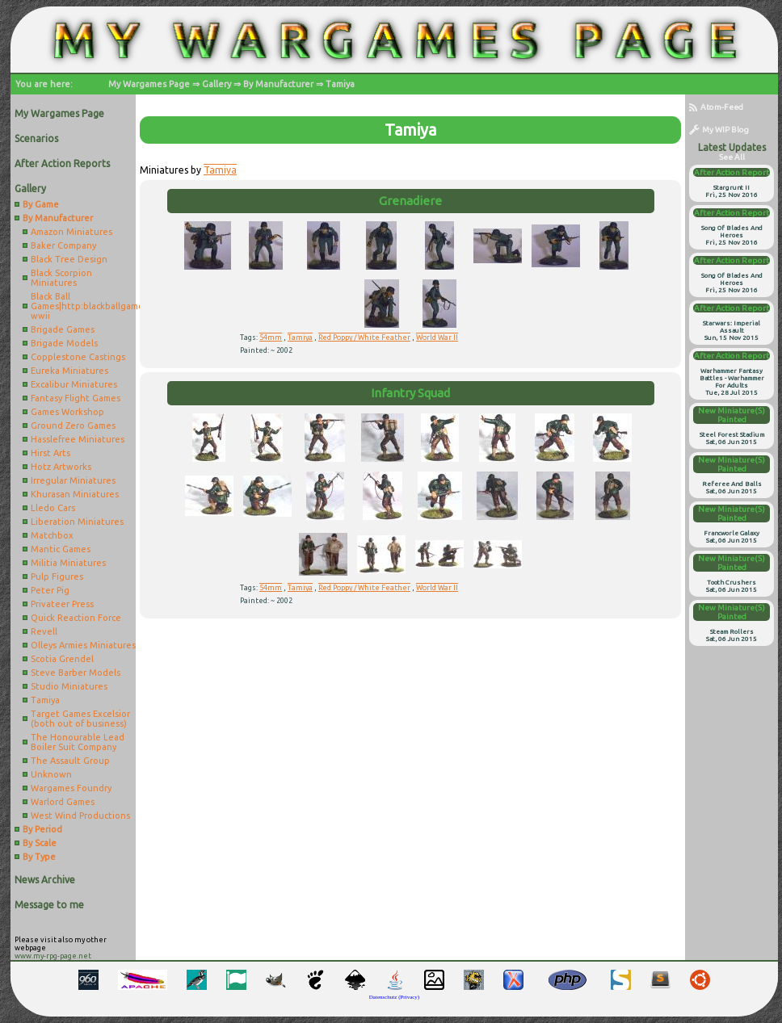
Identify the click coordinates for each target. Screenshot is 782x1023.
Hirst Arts (50, 453)
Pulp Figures (57, 576)
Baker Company (63, 245)
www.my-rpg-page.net (53, 956)
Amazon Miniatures (71, 232)
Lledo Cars (53, 508)
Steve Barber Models (75, 672)
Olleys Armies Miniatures (83, 645)
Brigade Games (63, 329)
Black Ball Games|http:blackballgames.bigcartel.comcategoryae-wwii (83, 306)
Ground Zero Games (73, 425)
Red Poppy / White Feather (364, 337)
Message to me (49, 904)
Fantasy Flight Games (75, 398)
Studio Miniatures (69, 686)
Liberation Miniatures (77, 521)
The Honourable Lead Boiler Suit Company (77, 742)
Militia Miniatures (68, 563)
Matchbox (52, 535)
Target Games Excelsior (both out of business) (80, 718)
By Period (42, 829)
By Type (39, 857)
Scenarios (36, 138)
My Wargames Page (149, 84)
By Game (41, 204)
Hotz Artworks (61, 467)
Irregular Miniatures (73, 480)
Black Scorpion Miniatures (61, 277)
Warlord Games (63, 802)
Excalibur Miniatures (74, 384)
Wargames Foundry (71, 788)
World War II (437, 337)
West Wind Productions (80, 815)
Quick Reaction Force (76, 618)
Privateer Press (62, 604)
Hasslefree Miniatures (77, 439)
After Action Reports (62, 163)
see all (732, 157)
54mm (270, 337)
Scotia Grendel (62, 659)
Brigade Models (64, 343)
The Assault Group (70, 760)
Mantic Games (60, 549)
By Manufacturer (278, 84)
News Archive (45, 879)
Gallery (216, 84)
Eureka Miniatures (69, 370)
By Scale (40, 843)
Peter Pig (50, 590)
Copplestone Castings (78, 357)
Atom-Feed (716, 107)
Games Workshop (67, 412)
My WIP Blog (719, 129)
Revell (44, 631)
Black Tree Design (69, 259)
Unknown (51, 774)
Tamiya (340, 84)
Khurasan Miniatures (75, 494)
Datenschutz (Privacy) (394, 997)
